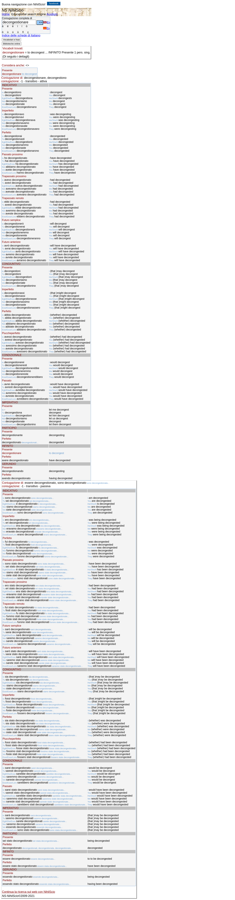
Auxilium (52, 14)
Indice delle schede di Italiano (21, 35)
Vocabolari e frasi (11, 39)
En (46, 22)
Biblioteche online (11, 43)
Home (6, 14)
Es (46, 28)
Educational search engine (28, 14)
